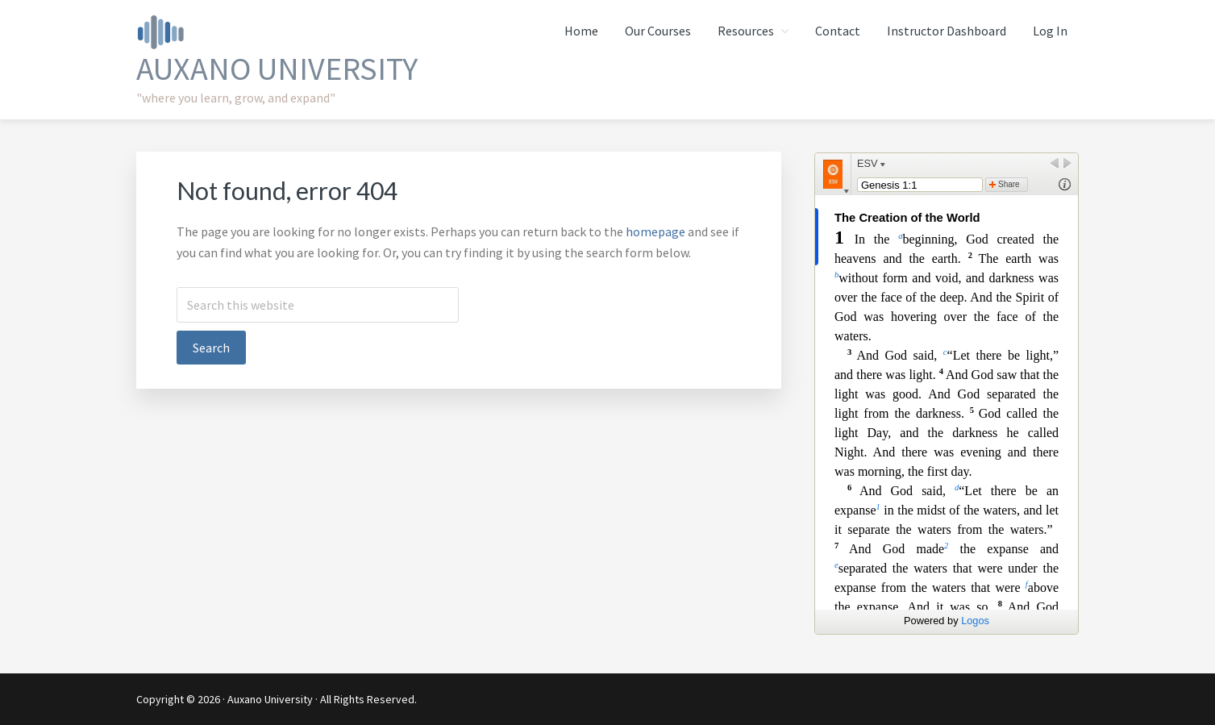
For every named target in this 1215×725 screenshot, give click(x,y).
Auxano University (277, 68)
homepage (655, 231)
